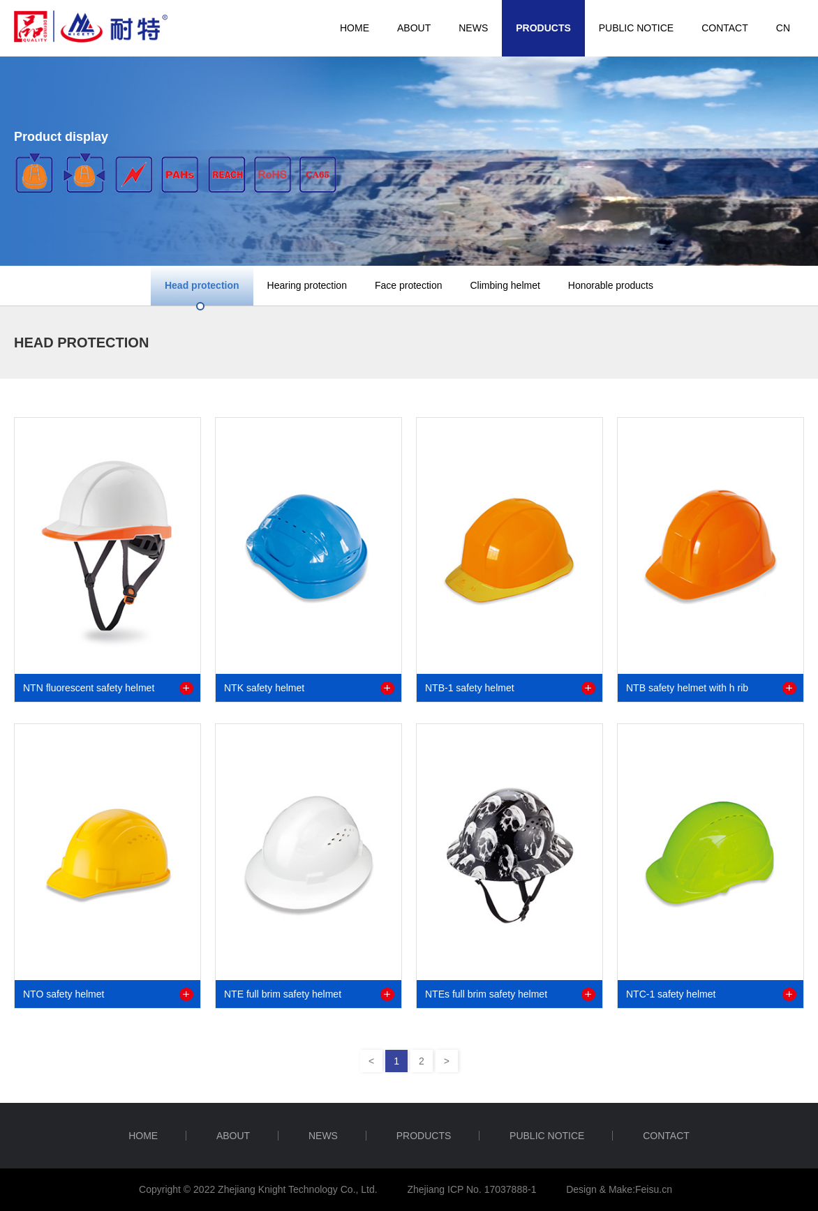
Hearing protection (307, 285)
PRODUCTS (543, 27)
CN (783, 27)
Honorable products (610, 285)
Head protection (202, 285)
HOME (354, 27)
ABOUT (414, 27)
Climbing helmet (505, 285)
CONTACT (724, 27)
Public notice (636, 27)
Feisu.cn (653, 1189)
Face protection (409, 285)
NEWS (473, 27)
